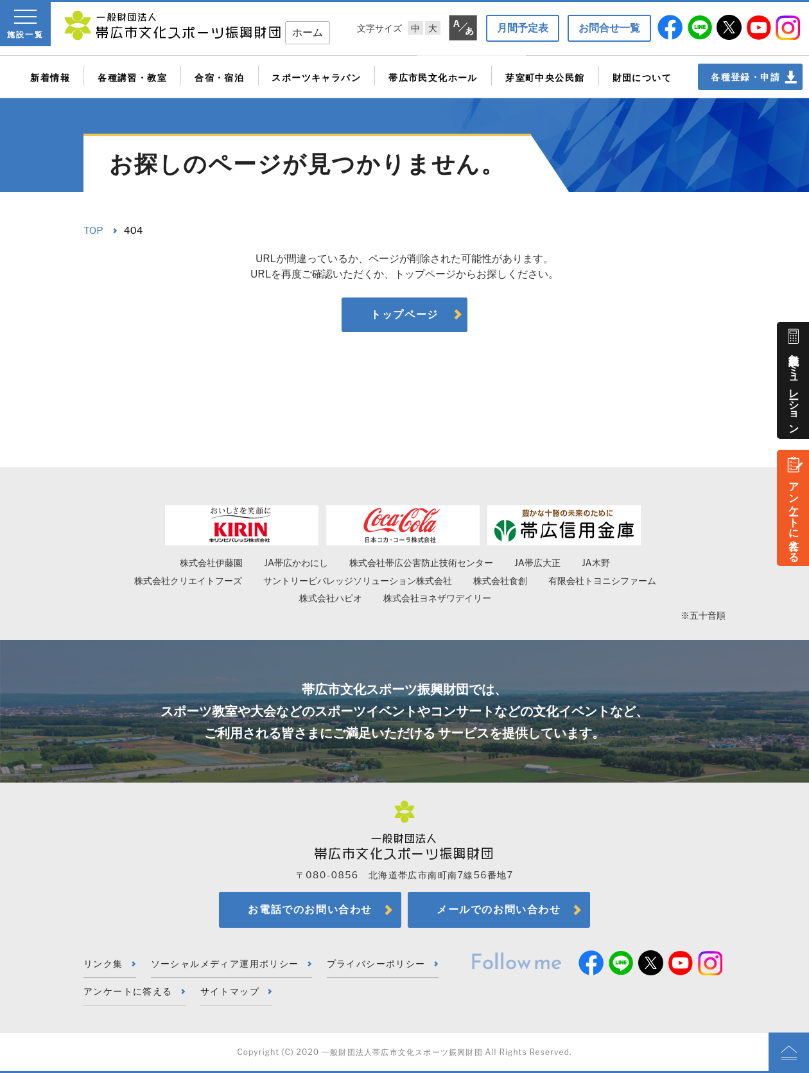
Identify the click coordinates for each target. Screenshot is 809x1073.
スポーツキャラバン (316, 77)
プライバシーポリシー (376, 963)
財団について (642, 77)
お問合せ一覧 (609, 28)
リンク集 (103, 963)
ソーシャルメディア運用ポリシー (225, 963)
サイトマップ (229, 991)
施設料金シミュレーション (794, 388)
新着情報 (50, 77)
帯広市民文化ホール (433, 77)
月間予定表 (522, 28)
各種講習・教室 (132, 77)
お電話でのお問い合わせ (310, 909)
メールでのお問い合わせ (499, 909)
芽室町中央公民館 (544, 77)
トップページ (404, 314)
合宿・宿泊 (219, 77)
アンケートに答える (794, 515)
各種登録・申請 (745, 76)
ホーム (307, 32)
